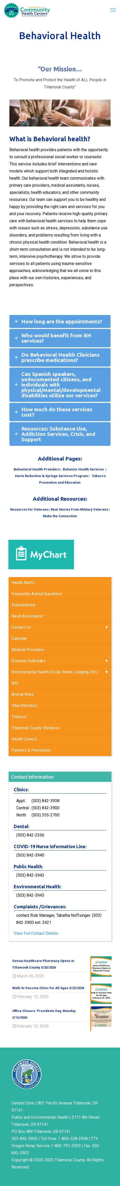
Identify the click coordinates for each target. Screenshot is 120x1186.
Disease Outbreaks (28, 660)
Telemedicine (23, 605)
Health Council (24, 739)
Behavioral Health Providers (37, 469)
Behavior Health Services (84, 469)
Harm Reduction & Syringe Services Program (52, 476)
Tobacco (18, 716)
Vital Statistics (24, 705)
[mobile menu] (113, 10)
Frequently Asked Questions (36, 593)
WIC (15, 683)
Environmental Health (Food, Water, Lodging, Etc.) (54, 672)
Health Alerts (23, 582)
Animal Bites (22, 694)
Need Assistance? (27, 616)
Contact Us (21, 627)
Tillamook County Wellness (35, 727)
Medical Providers (27, 649)
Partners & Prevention (31, 750)
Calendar (19, 638)
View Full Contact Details (36, 933)
